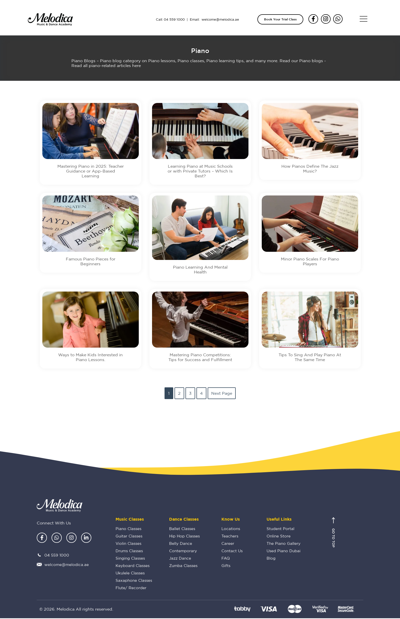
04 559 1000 (174, 19)
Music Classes (130, 520)
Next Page (221, 394)
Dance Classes (184, 520)
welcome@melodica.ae (220, 19)
